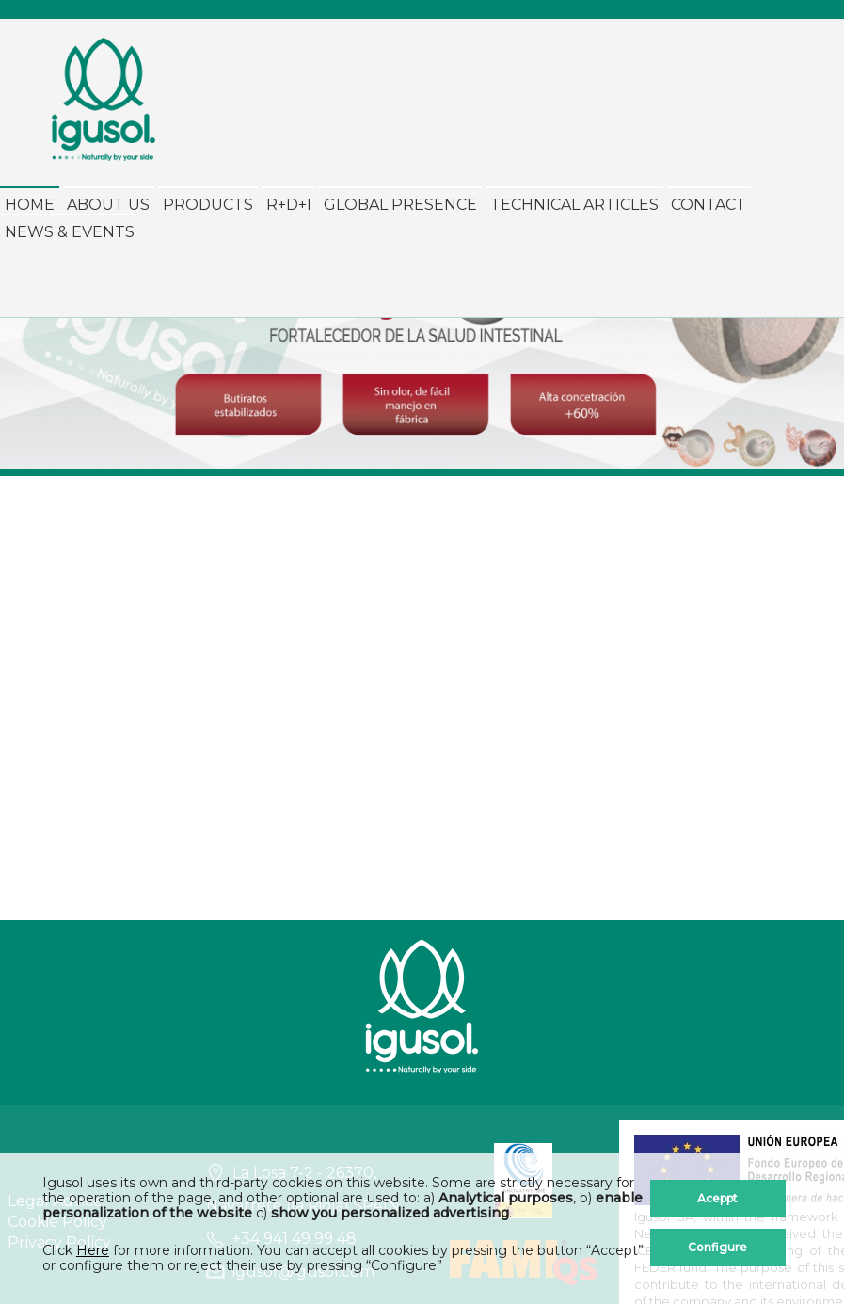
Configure (717, 1247)
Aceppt (717, 1198)
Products (208, 205)
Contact (708, 205)
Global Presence (400, 205)
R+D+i (288, 205)
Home (30, 205)
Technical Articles (574, 205)
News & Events (70, 232)
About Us (108, 205)
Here (92, 1250)
